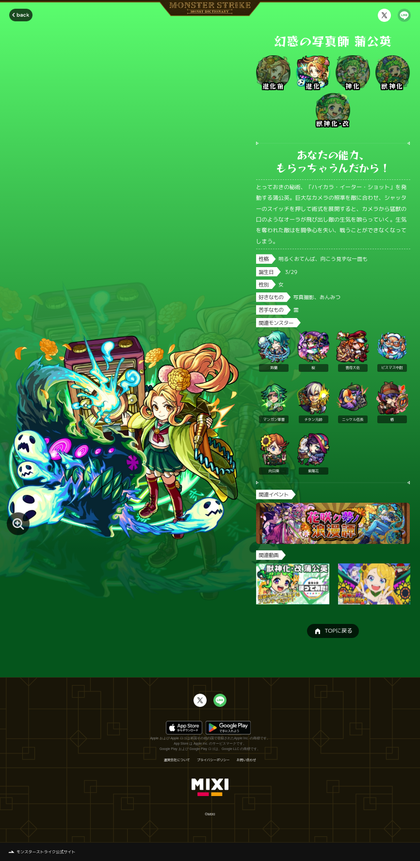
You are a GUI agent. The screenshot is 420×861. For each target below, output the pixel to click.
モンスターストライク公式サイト (46, 852)
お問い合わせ (247, 760)
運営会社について (177, 760)
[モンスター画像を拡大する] (18, 523)
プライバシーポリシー (213, 760)
